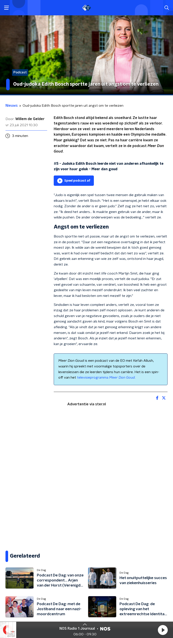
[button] (163, 630)
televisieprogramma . (106, 377)
